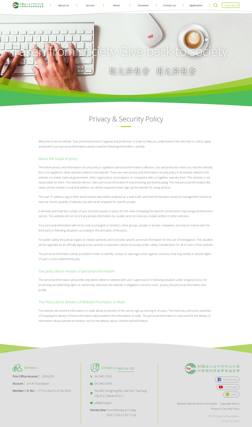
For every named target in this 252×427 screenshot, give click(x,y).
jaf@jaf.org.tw (102, 403)
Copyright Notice (229, 405)
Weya (236, 422)
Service (95, 9)
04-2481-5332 (103, 376)
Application (196, 9)
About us (70, 9)
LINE (231, 396)
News (120, 9)
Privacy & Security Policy (224, 410)
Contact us (171, 9)
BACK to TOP (126, 351)
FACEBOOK (227, 380)
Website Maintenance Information (194, 405)
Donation (146, 9)
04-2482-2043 (103, 383)
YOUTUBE (227, 388)
